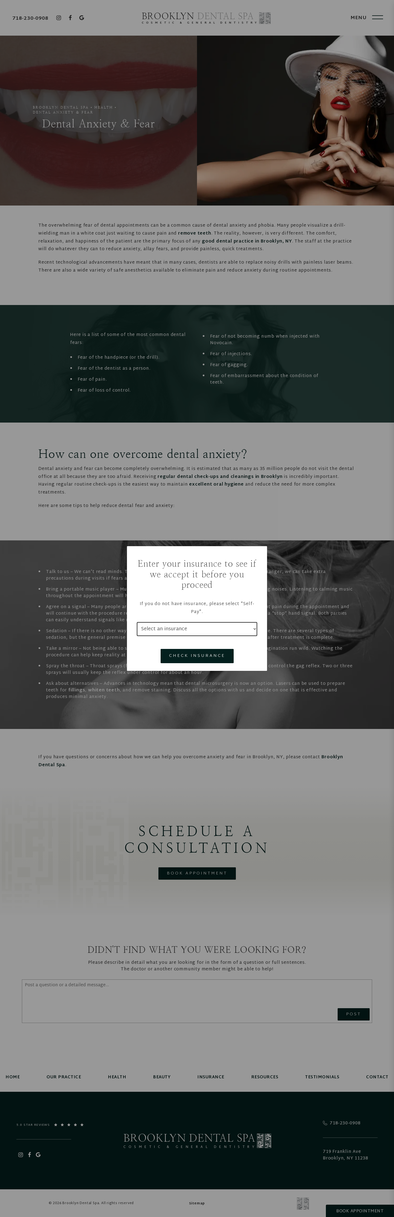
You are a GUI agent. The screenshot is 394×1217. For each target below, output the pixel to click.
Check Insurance (197, 656)
